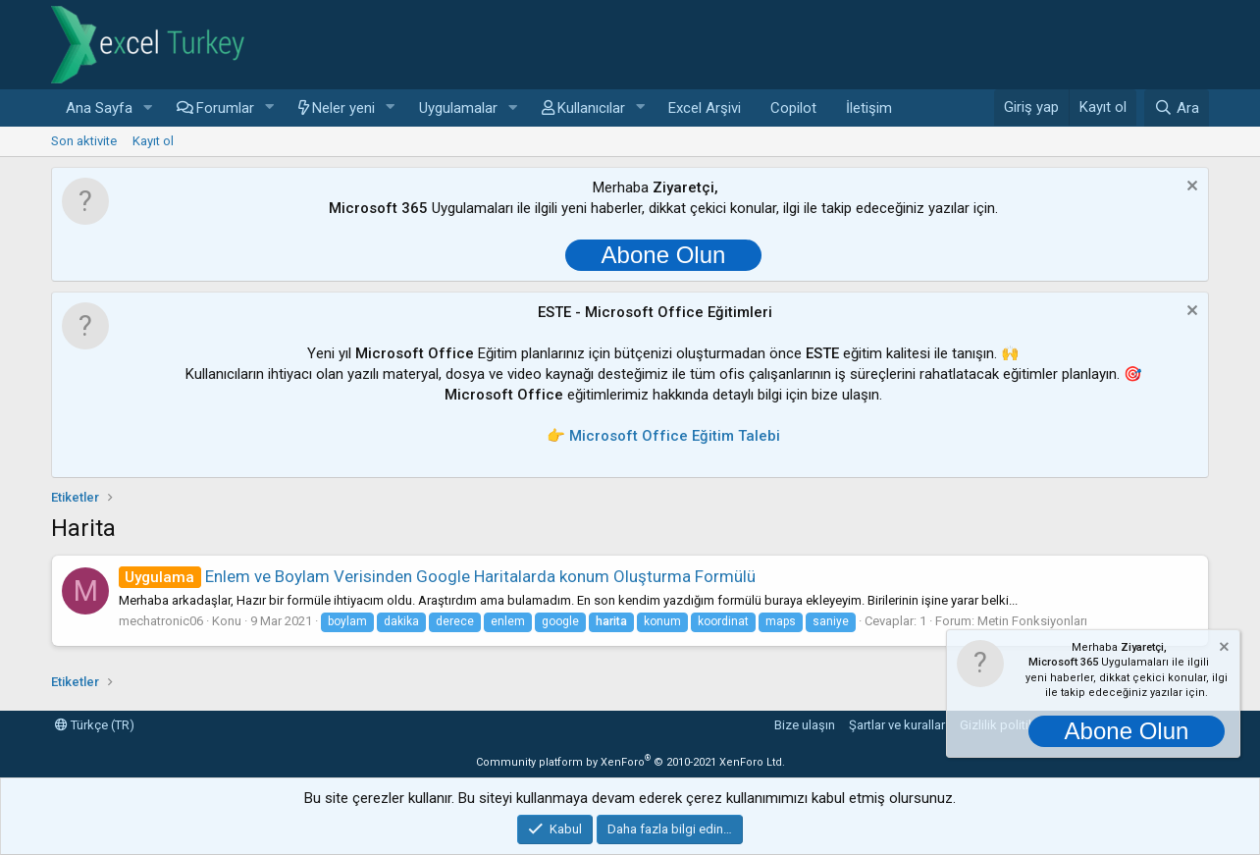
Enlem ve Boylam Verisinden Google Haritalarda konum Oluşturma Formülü (437, 576)
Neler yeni (343, 108)
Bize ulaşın (804, 725)
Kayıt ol (153, 141)
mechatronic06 (161, 621)
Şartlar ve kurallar (897, 725)
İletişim (869, 108)
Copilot (793, 108)
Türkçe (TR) (94, 725)
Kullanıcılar (591, 108)
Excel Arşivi (704, 108)
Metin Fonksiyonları (1032, 621)
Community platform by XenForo (630, 762)
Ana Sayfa (99, 108)
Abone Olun (664, 254)
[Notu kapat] (1189, 188)
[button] (148, 108)
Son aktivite (84, 141)
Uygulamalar (458, 108)
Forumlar (225, 108)
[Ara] (1176, 108)
